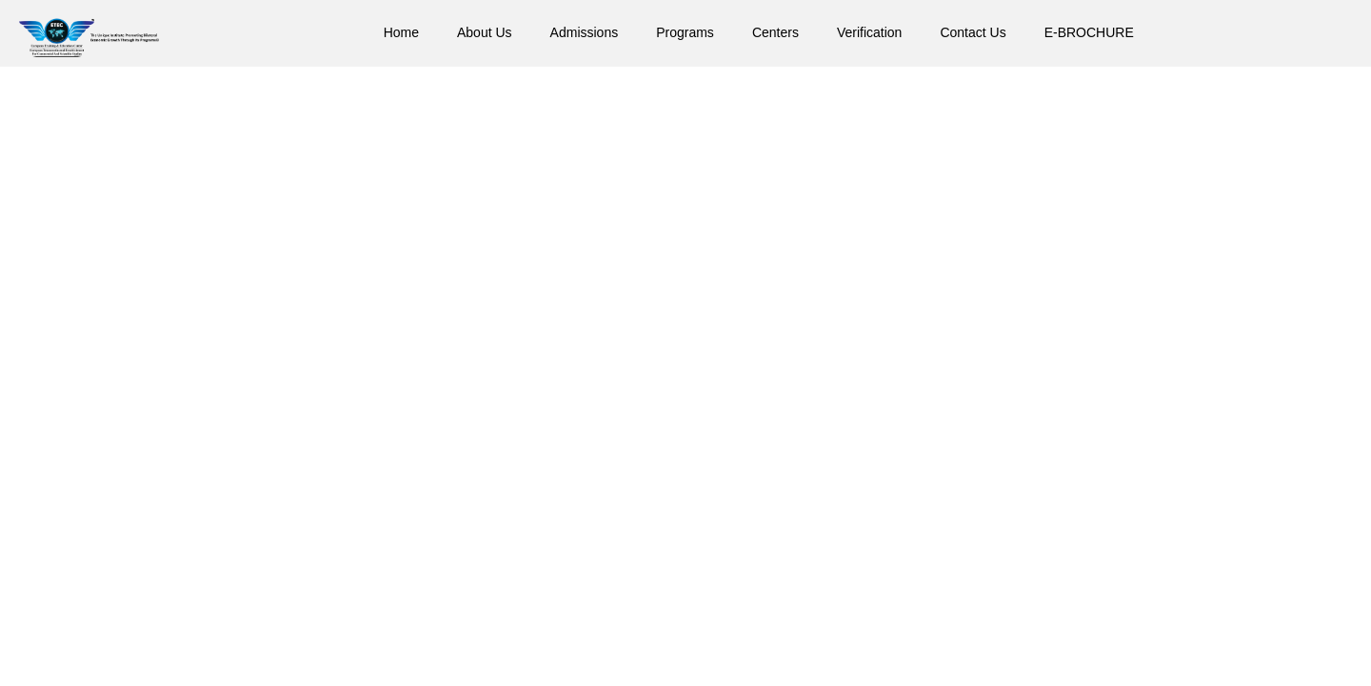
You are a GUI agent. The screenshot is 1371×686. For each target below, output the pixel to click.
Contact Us (972, 32)
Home (401, 32)
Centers (775, 32)
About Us (484, 32)
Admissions (584, 32)
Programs (685, 32)
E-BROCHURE (1089, 32)
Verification (869, 32)
